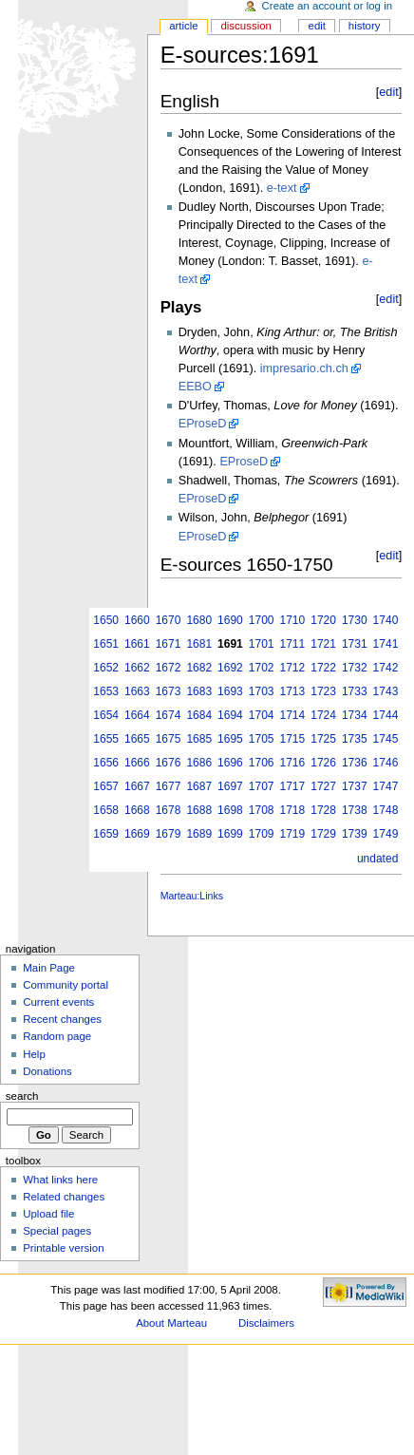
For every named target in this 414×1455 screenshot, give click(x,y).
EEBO (195, 386)
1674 (168, 715)
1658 (106, 810)
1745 (386, 739)
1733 (354, 691)
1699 (230, 834)
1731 (354, 644)
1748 (386, 810)
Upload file (48, 1213)
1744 (386, 715)
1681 (199, 644)
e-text (282, 188)
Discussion (245, 25)
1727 (323, 786)
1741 (386, 644)
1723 (323, 691)
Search (22, 1096)
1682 (199, 667)
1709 (261, 834)
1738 (354, 810)
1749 (386, 834)
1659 (106, 834)
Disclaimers (266, 1323)
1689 (199, 834)
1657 (106, 786)
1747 (386, 786)
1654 (106, 715)
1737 (354, 786)
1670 (168, 620)
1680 (199, 620)
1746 (386, 762)
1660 (137, 620)
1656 (106, 762)
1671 (168, 644)
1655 (106, 739)
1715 (293, 739)
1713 (293, 691)
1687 (199, 786)
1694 (230, 715)
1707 (261, 786)
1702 (261, 667)
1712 (293, 667)
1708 (261, 810)
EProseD (203, 423)
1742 (386, 667)
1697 (230, 786)
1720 (323, 620)
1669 (137, 834)
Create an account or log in (327, 5)
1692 (230, 667)
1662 (137, 667)
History (364, 25)
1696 (230, 762)
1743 (386, 691)
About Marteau (171, 1323)
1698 (230, 810)
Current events (58, 1002)
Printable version (63, 1248)
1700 (261, 620)
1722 (323, 667)
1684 (199, 715)
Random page (57, 1036)
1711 (293, 644)
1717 (293, 786)
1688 (199, 810)
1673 (168, 691)
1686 (199, 762)
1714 (293, 715)
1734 (354, 715)
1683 (199, 691)
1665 (137, 739)
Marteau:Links (191, 895)
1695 (230, 739)
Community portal (65, 985)
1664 (137, 715)
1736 (354, 762)
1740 (386, 620)
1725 (323, 739)
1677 (168, 786)
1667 (137, 786)
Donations (47, 1071)
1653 (106, 691)
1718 (293, 810)
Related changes (63, 1196)
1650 (106, 620)
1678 (168, 810)
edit (388, 92)
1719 (293, 834)
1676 (168, 762)
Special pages (57, 1231)
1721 (323, 644)
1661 (137, 644)
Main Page (49, 967)
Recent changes (62, 1019)
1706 (261, 762)
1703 (261, 691)
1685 (199, 739)
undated (377, 858)
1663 (137, 691)
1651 (106, 644)
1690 (230, 620)
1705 (261, 739)
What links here (60, 1179)
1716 (293, 762)
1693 (230, 691)
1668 (137, 810)
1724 (323, 715)
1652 (106, 667)
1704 (261, 715)
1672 (168, 667)
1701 (261, 644)
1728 (323, 810)
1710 (293, 620)
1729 (323, 834)
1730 (354, 620)
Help (34, 1054)
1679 (168, 834)
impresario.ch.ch (304, 368)
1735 (354, 739)
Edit (317, 25)
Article (183, 25)
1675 (168, 739)
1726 (323, 762)
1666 (137, 762)
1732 (354, 667)
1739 (354, 834)
